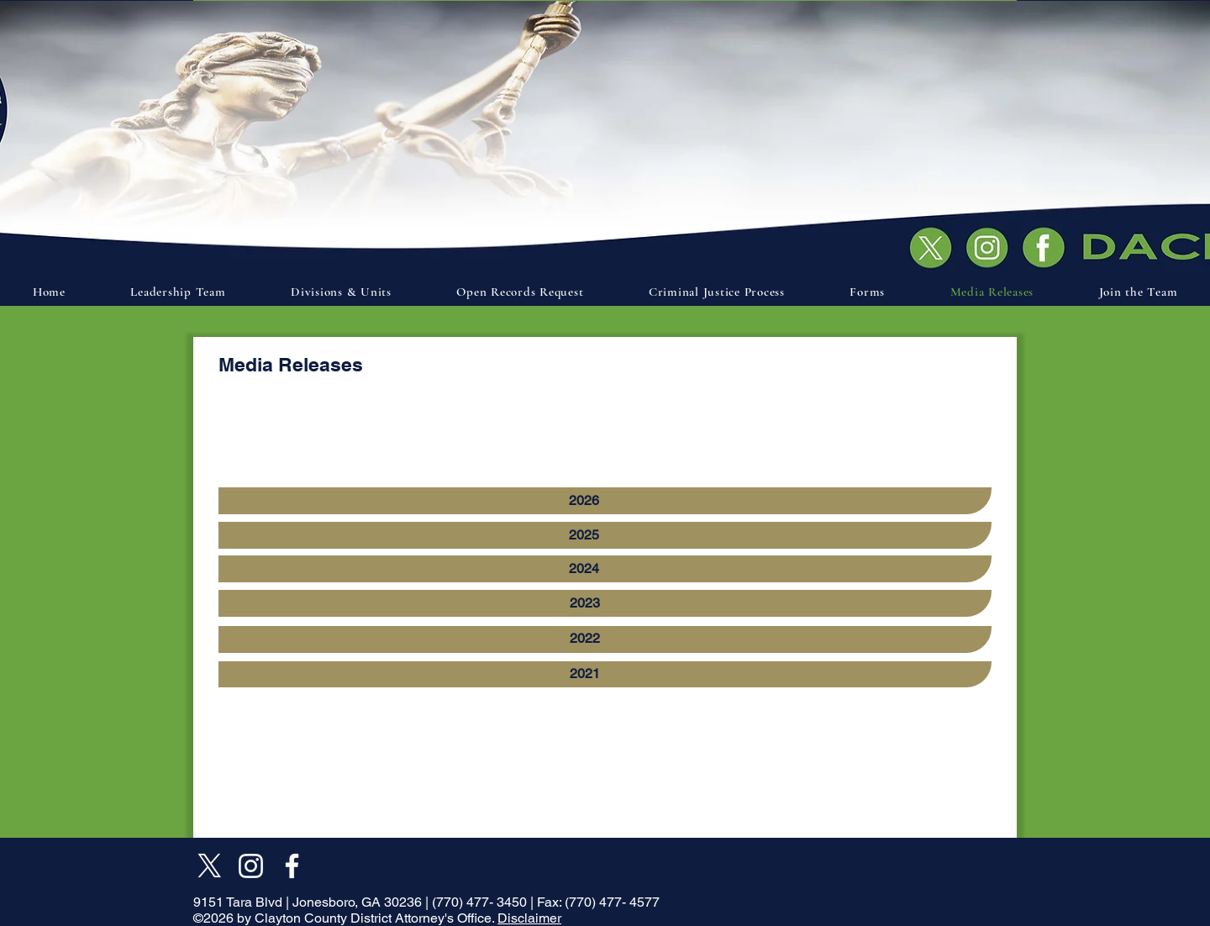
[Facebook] (292, 866)
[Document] (1048, 246)
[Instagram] (250, 866)
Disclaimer (529, 918)
